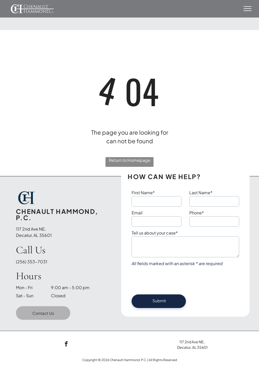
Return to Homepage (129, 160)
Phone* (196, 212)
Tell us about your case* (155, 233)
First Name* (143, 192)
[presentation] (171, 279)
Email (137, 212)
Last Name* (201, 192)
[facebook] (66, 344)
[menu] (247, 8)
